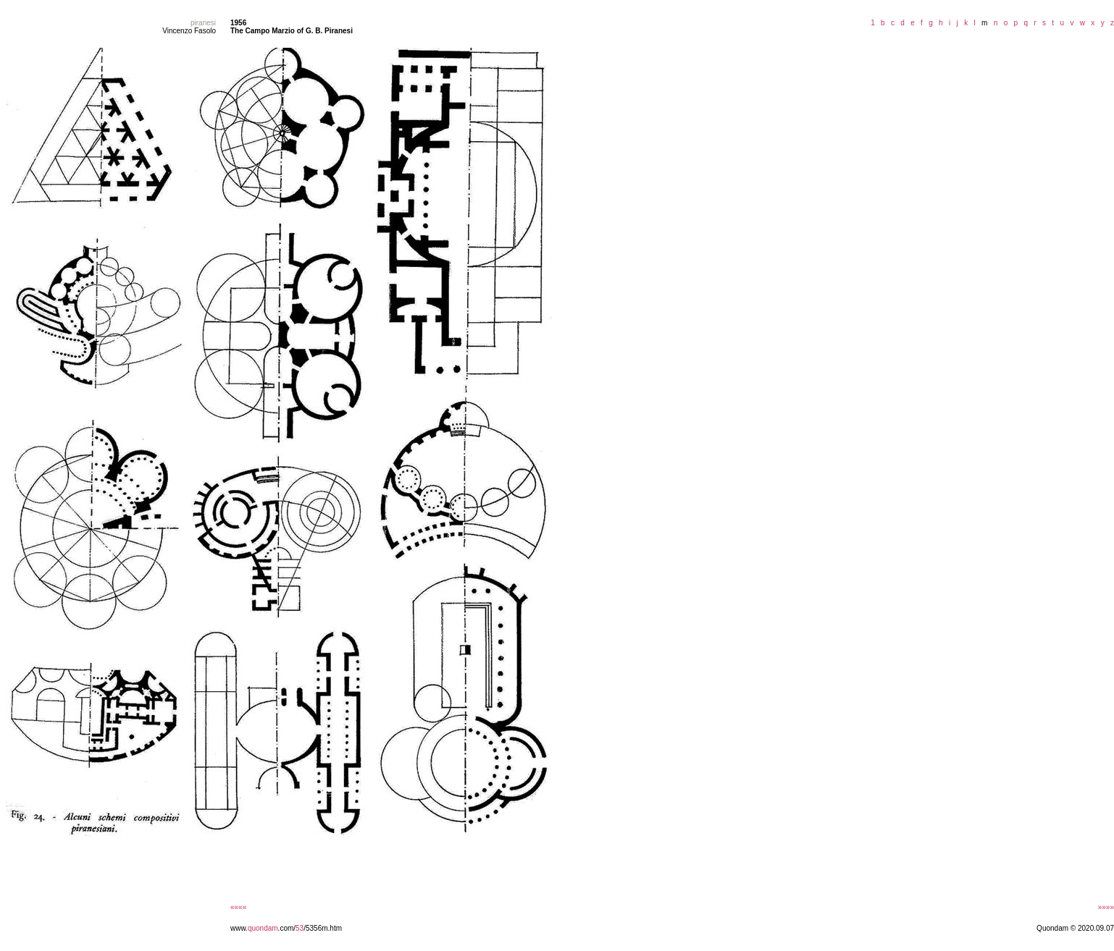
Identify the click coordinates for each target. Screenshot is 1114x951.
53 (299, 928)
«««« (238, 907)
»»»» (1106, 907)
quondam (263, 928)
